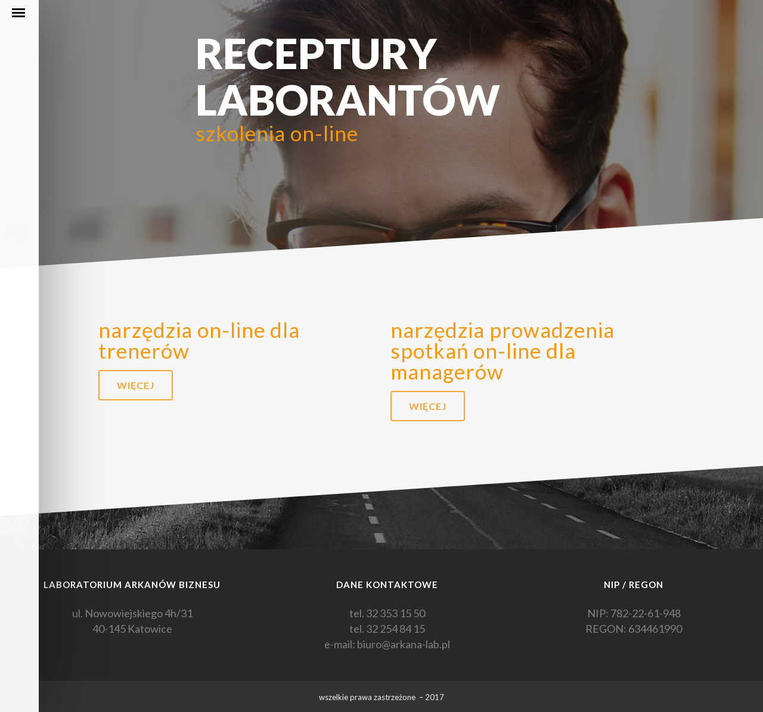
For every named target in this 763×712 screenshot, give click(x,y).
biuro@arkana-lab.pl (403, 644)
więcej (135, 385)
